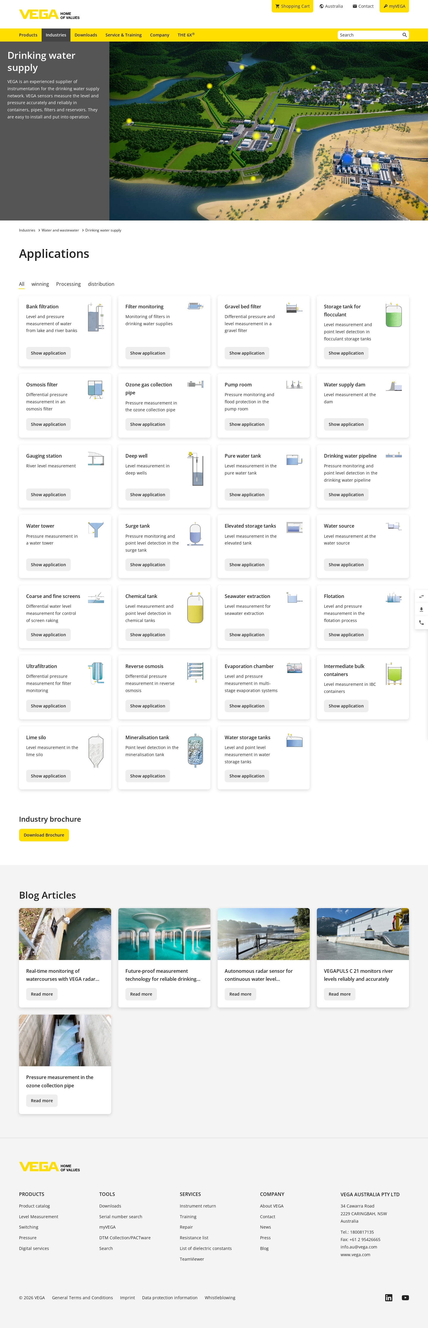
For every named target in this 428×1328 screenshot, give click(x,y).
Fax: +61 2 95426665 (360, 1239)
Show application (48, 353)
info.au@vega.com (359, 1247)
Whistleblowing (220, 1297)
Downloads (86, 35)
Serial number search (120, 1216)
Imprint (127, 1297)
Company (159, 35)
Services (190, 1194)
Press (265, 1237)
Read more (42, 994)
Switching (28, 1227)
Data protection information (170, 1297)
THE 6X (186, 35)
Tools (107, 1194)
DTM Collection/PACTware (125, 1237)
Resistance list (194, 1237)
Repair (186, 1227)
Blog (264, 1248)
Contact (267, 1216)
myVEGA (107, 1227)
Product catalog (34, 1206)
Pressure (28, 1237)
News (265, 1227)
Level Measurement (38, 1216)
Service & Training (124, 35)
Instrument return (198, 1206)
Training (188, 1216)
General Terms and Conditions (82, 1297)
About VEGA (272, 1206)
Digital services (34, 1248)
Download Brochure (44, 835)
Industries (56, 35)
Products (28, 35)
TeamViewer (192, 1259)
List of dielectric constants (206, 1248)
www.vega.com (355, 1254)
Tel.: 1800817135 (357, 1232)
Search (106, 1248)
